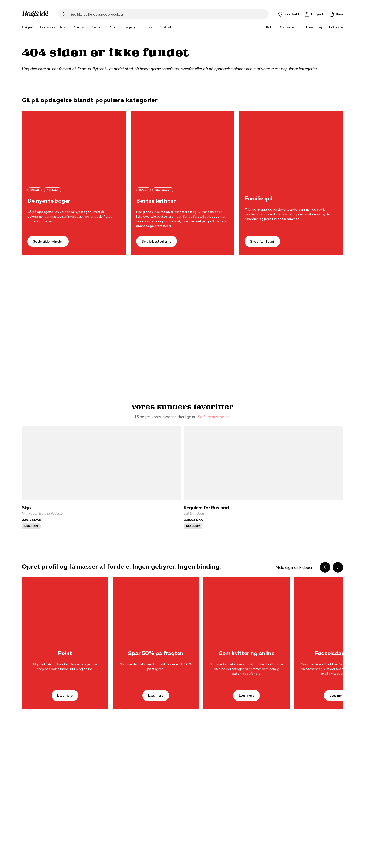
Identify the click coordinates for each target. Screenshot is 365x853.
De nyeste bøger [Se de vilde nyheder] (48, 201)
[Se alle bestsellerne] (183, 145)
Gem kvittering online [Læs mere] (246, 653)
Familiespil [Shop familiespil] (258, 199)
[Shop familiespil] (291, 145)
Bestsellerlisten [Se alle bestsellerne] (156, 201)
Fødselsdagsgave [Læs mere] (337, 653)
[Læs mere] (65, 606)
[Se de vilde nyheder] (74, 145)
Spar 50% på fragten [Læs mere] (155, 653)
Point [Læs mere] (65, 653)
